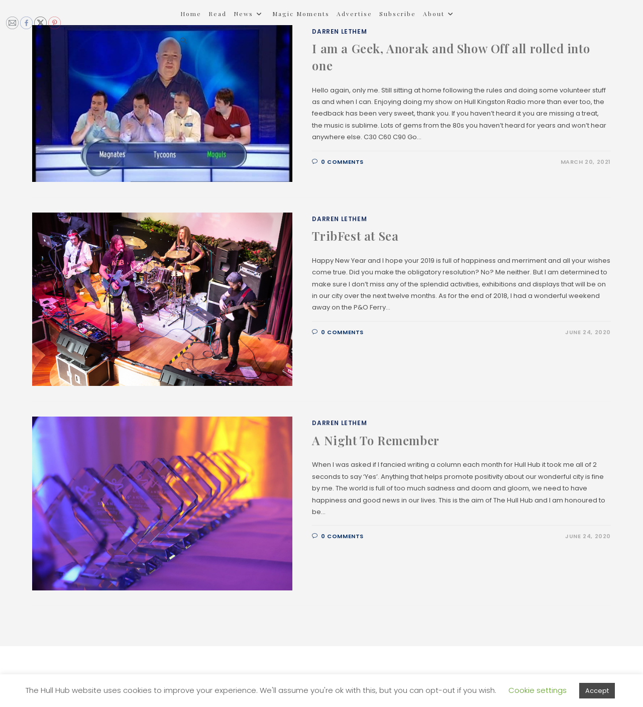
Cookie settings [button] (537, 690)
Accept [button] (597, 690)
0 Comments (342, 162)
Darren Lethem (339, 219)
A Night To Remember (375, 440)
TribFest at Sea (355, 236)
